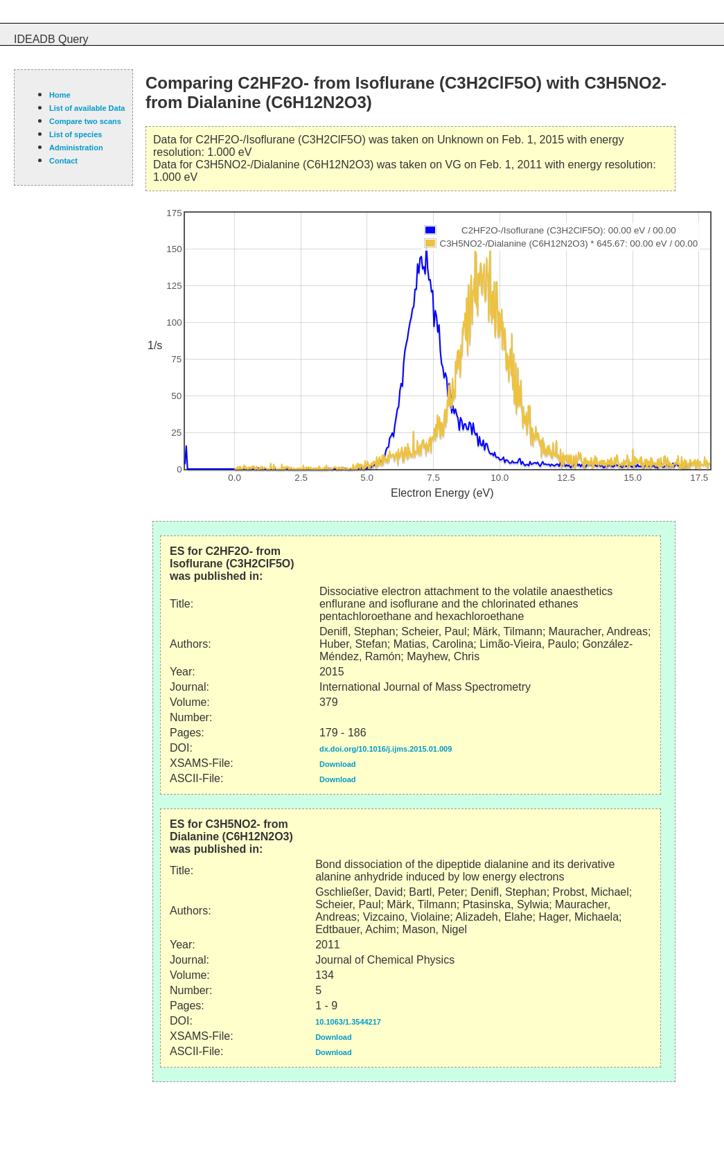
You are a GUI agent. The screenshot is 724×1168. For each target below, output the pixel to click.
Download (337, 764)
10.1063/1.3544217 (348, 1022)
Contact (63, 161)
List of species (75, 134)
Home (60, 95)
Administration (76, 147)
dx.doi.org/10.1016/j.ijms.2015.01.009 (385, 749)
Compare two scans (85, 121)
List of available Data (87, 108)
